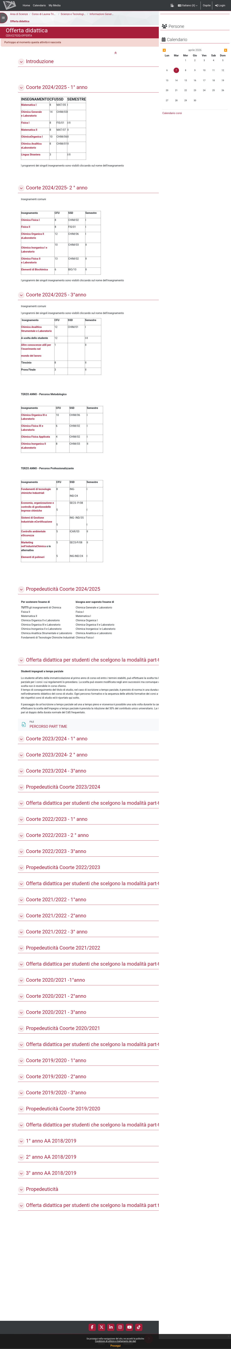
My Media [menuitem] (54, 5)
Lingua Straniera (31, 156)
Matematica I (29, 105)
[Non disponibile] (137, 798)
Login (220, 5)
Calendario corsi (172, 123)
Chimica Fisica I (30, 223)
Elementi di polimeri (33, 568)
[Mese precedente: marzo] (172, 60)
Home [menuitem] (26, 5)
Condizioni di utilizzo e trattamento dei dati (115, 1341)
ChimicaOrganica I (32, 138)
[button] (188, 5)
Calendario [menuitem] (39, 5)
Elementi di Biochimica (35, 273)
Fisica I (25, 123)
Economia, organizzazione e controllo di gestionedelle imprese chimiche (38, 516)
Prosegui (115, 1345)
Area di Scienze (19, 14)
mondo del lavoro (31, 361)
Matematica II (29, 131)
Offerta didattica (20, 21)
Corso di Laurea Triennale (48, 14)
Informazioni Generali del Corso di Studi (114, 14)
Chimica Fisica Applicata (36, 444)
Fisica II (25, 230)
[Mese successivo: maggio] (217, 60)
